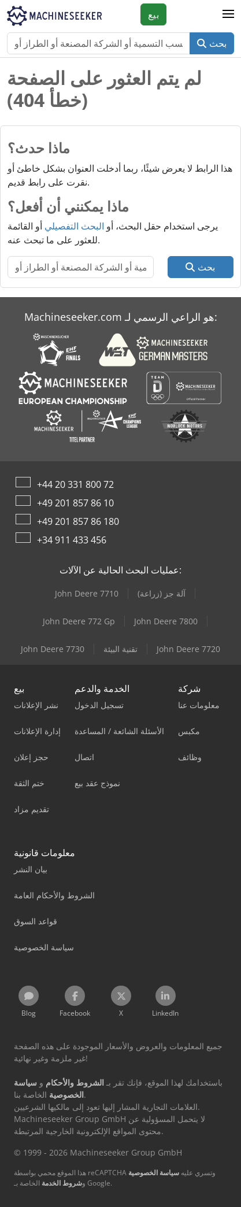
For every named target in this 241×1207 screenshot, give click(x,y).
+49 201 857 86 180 (78, 521)
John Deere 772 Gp (79, 621)
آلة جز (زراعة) (162, 593)
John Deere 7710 (86, 593)
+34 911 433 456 (71, 540)
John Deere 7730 (52, 648)
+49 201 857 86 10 (75, 503)
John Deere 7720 (188, 648)
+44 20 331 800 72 (75, 484)
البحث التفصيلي (74, 226)
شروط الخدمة (62, 1183)
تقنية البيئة (120, 648)
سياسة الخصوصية (153, 1173)
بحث (212, 43)
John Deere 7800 (166, 621)
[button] (228, 14)
